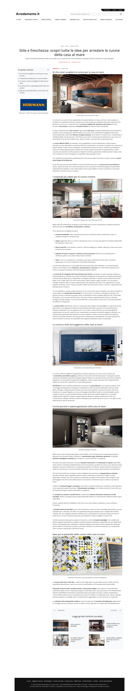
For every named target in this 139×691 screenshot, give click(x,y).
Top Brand (119, 19)
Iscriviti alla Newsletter (105, 681)
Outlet (114, 10)
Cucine (18, 19)
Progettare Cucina (64, 62)
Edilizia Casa (77, 681)
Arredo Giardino (106, 19)
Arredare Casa (75, 19)
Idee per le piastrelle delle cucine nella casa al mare (34, 92)
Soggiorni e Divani (31, 19)
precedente (59, 610)
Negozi (120, 10)
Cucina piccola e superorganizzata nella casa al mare (34, 87)
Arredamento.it (43, 14)
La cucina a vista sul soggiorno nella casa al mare (34, 82)
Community (107, 10)
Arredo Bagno (46, 19)
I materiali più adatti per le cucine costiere (33, 78)
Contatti (95, 681)
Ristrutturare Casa (90, 19)
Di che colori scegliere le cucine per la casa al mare (34, 75)
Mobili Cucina (76, 62)
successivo (116, 610)
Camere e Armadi (60, 19)
